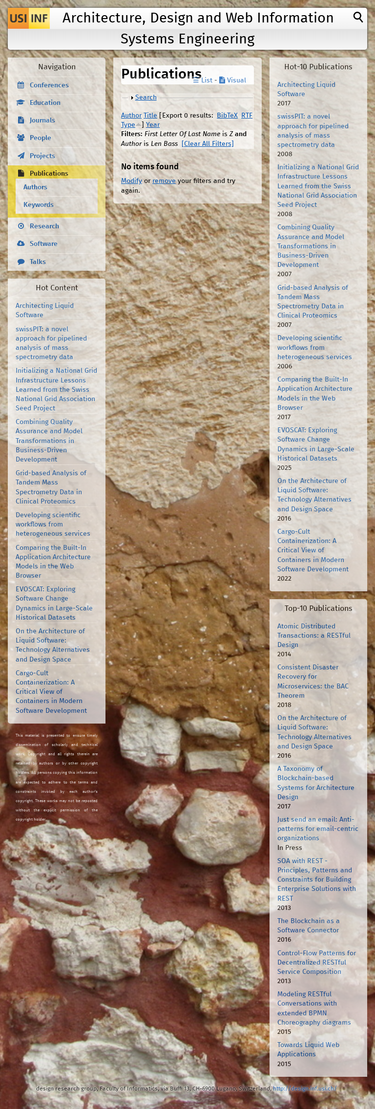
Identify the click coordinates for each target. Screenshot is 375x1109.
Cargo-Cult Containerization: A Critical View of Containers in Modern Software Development (51, 692)
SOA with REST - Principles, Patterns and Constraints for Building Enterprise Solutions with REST (316, 880)
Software (44, 244)
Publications (49, 173)
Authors (35, 187)
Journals (42, 120)
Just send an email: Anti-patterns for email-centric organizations (317, 829)
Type (128, 124)
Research (44, 226)
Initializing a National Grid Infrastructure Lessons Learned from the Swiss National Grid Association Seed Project (56, 389)
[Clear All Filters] (208, 144)
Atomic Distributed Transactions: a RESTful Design (314, 635)
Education (45, 103)
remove (164, 181)
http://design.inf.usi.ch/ (305, 1088)
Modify (131, 181)
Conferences (49, 85)
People (40, 138)
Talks (38, 262)
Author (131, 115)
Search (146, 97)
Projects (42, 156)
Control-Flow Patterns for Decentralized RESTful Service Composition (316, 962)
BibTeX (227, 115)
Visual (232, 80)
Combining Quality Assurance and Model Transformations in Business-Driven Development (49, 441)
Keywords (38, 205)
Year (153, 124)
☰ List (202, 80)
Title (150, 115)
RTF (246, 115)
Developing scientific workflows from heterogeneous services (53, 524)
